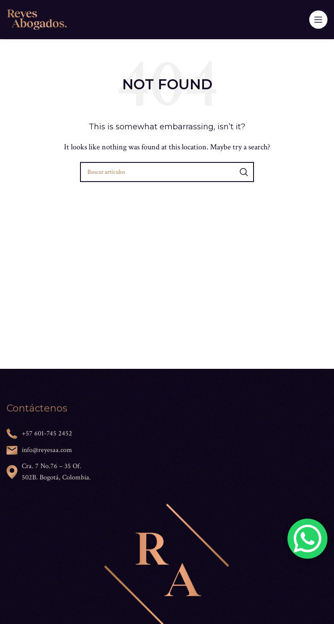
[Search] (167, 172)
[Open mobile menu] (318, 19)
